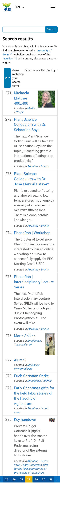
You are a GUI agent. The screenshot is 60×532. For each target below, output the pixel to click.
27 (21, 479)
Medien (31, 108)
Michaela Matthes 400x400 (21, 98)
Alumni (20, 360)
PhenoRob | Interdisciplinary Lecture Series (34, 282)
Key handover (25, 419)
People (20, 112)
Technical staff (23, 344)
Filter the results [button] (34, 70)
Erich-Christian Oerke (31, 376)
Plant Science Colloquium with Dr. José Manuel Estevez (31, 179)
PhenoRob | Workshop (32, 233)
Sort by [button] (51, 70)
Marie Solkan (25, 336)
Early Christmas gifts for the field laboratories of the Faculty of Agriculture (31, 468)
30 (43, 479)
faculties (9, 58)
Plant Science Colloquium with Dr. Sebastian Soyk (30, 124)
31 (50, 479)
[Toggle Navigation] (53, 6)
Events (44, 166)
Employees (34, 340)
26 (14, 479)
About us (32, 166)
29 (36, 479)
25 (6, 479)
